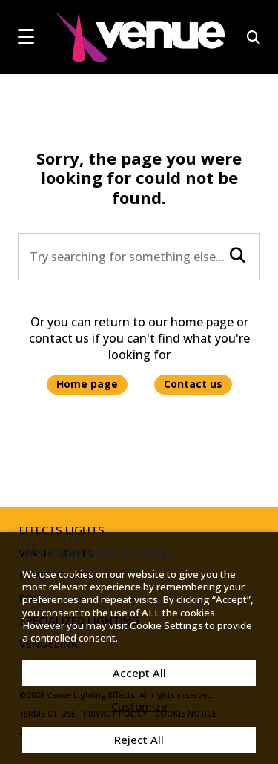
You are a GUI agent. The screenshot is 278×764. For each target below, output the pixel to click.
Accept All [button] (139, 672)
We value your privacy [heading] (95, 552)
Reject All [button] (139, 739)
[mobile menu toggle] (26, 36)
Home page (87, 384)
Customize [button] (139, 706)
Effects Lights (62, 529)
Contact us (193, 384)
